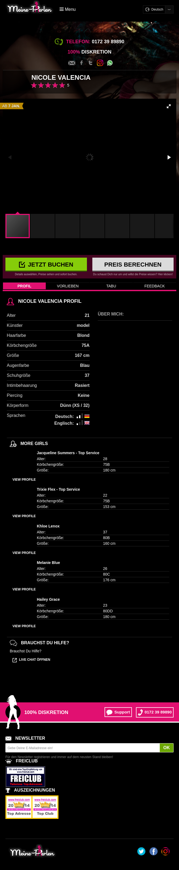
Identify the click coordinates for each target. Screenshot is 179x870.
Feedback (154, 286)
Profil (24, 286)
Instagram (100, 63)
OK (166, 747)
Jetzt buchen (46, 264)
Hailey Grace (48, 599)
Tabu (111, 286)
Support (118, 712)
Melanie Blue (48, 562)
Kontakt (71, 63)
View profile (24, 480)
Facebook (81, 63)
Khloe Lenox (48, 526)
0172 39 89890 (155, 712)
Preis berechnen (132, 264)
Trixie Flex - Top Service (58, 489)
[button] (168, 106)
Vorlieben (68, 286)
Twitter (90, 63)
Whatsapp (110, 63)
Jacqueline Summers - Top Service (68, 453)
